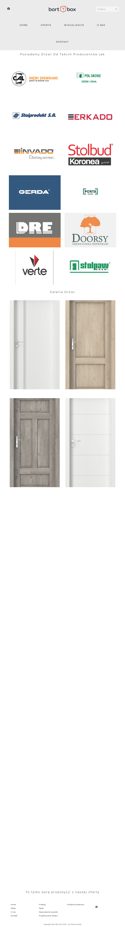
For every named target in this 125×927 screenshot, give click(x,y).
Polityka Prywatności (75, 904)
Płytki (41, 908)
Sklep (13, 908)
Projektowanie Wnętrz (48, 916)
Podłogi (42, 904)
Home (13, 904)
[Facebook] (96, 906)
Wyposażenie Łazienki (48, 912)
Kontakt (14, 916)
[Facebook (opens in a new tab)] (8, 8)
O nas (13, 912)
